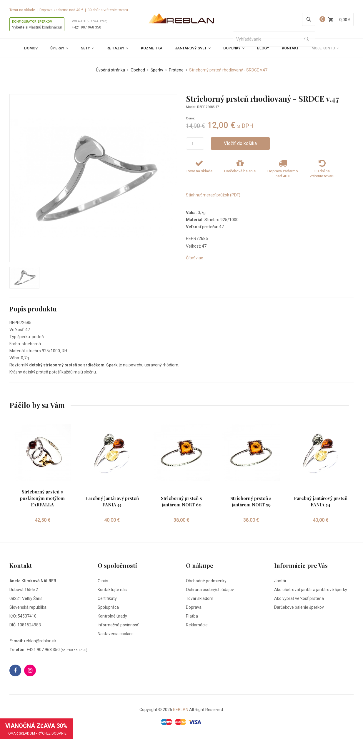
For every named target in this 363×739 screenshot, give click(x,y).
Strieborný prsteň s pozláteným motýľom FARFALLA (42, 498)
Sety (87, 48)
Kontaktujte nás (112, 589)
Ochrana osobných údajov (210, 589)
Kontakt (290, 48)
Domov (31, 48)
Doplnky (233, 48)
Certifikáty (107, 598)
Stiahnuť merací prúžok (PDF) (213, 195)
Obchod (138, 70)
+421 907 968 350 (86, 27)
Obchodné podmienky (206, 580)
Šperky (59, 48)
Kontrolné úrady (112, 616)
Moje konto (325, 48)
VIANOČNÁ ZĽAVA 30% (36, 728)
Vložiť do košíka (238, 143)
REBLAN (180, 709)
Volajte (89, 21)
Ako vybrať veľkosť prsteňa (299, 598)
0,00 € (339, 19)
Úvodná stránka (110, 70)
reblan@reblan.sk (40, 640)
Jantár (280, 580)
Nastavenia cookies (116, 633)
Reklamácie (197, 625)
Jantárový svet (193, 48)
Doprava (194, 607)
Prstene (176, 70)
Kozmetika (151, 48)
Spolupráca (108, 607)
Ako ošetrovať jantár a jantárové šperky (310, 589)
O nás (103, 580)
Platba (192, 616)
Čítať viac (194, 258)
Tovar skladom (199, 598)
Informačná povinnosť (118, 625)
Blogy (263, 48)
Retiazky (117, 48)
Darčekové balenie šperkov (299, 607)
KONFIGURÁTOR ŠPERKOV (32, 22)
